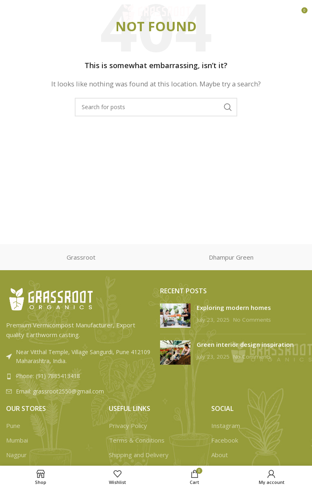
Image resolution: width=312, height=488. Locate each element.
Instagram (225, 425)
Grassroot (81, 257)
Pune (13, 425)
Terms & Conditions (137, 440)
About (219, 455)
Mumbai (17, 440)
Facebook (224, 440)
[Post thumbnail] (175, 315)
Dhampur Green (231, 257)
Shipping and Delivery (139, 455)
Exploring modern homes (234, 307)
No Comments (252, 319)
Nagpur (16, 455)
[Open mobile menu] (19, 13)
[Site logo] (156, 13)
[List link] (79, 376)
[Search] (156, 107)
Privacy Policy (128, 425)
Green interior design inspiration (245, 344)
